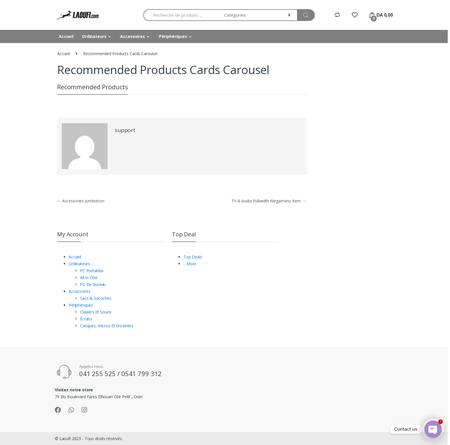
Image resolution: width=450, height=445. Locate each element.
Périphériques (173, 36)
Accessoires (132, 36)
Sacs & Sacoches (95, 298)
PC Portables (92, 270)
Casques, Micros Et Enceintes (106, 325)
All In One (89, 277)
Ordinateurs (94, 36)
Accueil (66, 36)
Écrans (86, 319)
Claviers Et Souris (95, 312)
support (125, 130)
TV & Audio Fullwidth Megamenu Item (269, 201)
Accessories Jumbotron (80, 201)
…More (189, 263)
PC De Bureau (93, 284)
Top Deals (192, 257)
